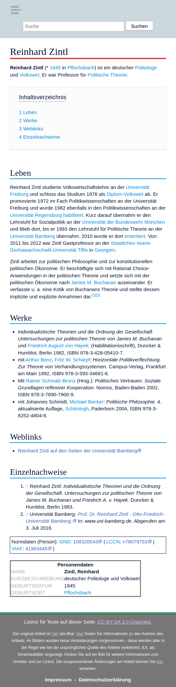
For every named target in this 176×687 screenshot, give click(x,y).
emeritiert (135, 236)
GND (64, 541)
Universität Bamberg (32, 236)
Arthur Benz (39, 359)
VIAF (17, 548)
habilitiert (73, 215)
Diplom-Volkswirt (125, 194)
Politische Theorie (107, 75)
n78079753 (135, 541)
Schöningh (77, 408)
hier (55, 633)
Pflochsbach (81, 67)
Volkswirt (29, 75)
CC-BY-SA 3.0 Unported (123, 622)
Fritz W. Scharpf (72, 359)
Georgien (105, 250)
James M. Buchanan (93, 282)
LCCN (113, 541)
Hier (79, 633)
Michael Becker (87, 401)
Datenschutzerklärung (105, 679)
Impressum (58, 679)
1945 (55, 67)
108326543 (85, 541)
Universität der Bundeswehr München (123, 222)
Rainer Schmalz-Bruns (51, 380)
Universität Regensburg (36, 215)
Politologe (146, 67)
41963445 (36, 548)
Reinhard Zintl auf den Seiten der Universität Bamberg (77, 450)
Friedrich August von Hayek (57, 345)
